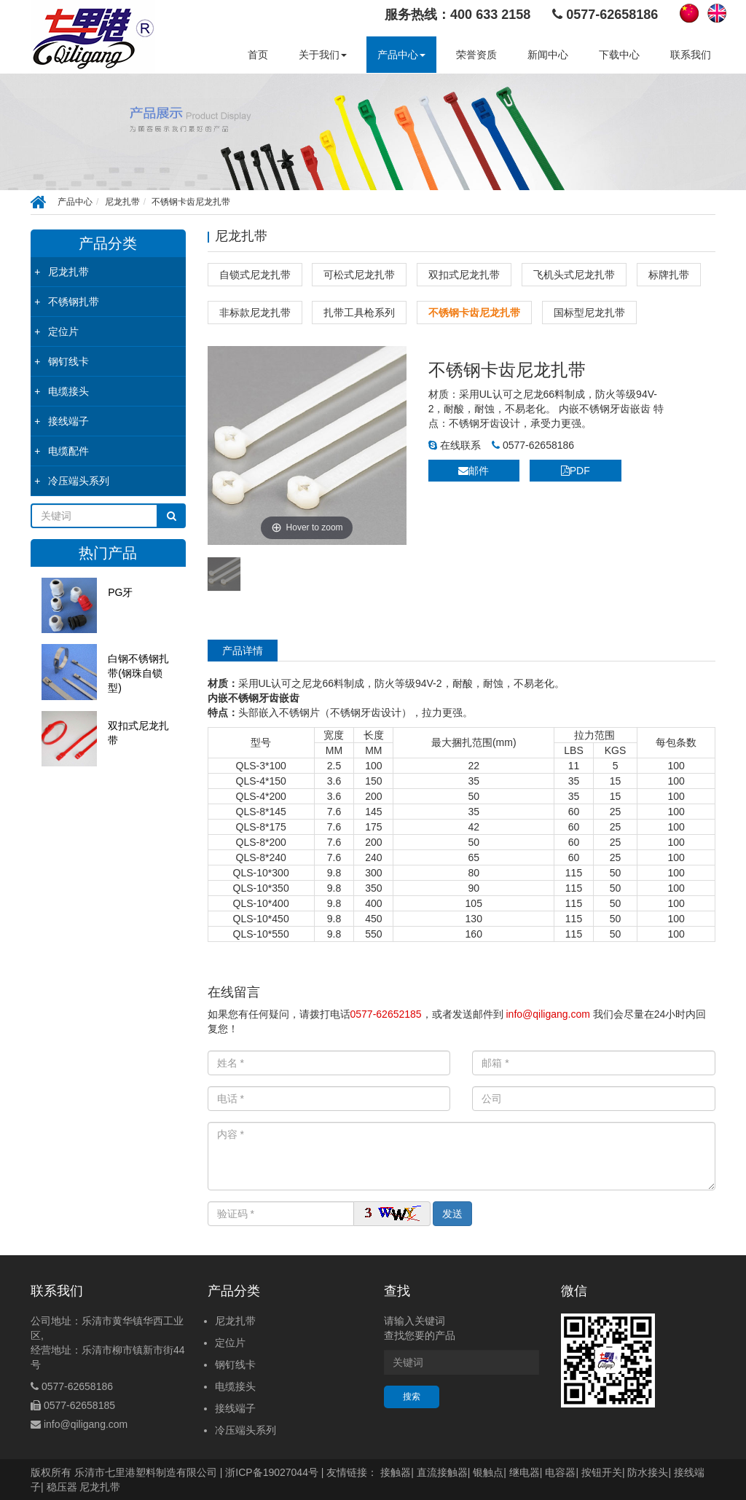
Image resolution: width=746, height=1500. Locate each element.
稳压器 (62, 1487)
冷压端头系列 (78, 481)
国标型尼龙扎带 (589, 312)
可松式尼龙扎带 (359, 274)
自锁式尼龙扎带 (255, 274)
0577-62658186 (533, 445)
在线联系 (454, 445)
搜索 (411, 1396)
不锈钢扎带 (73, 301)
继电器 (524, 1472)
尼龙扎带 (122, 202)
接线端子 (68, 421)
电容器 (560, 1472)
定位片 (63, 331)
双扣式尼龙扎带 (138, 733)
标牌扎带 (668, 274)
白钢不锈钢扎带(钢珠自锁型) (138, 673)
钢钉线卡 (68, 361)
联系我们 (690, 54)
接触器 (395, 1472)
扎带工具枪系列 (359, 312)
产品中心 (401, 54)
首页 (258, 54)
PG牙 (120, 592)
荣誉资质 (476, 54)
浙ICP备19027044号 (271, 1472)
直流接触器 (442, 1472)
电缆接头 (68, 391)
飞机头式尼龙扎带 (574, 274)
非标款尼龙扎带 (255, 312)
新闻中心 (547, 54)
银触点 (488, 1472)
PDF (575, 470)
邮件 (473, 470)
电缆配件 (68, 451)
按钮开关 (601, 1472)
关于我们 (323, 54)
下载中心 (619, 54)
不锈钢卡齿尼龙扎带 (191, 202)
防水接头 (647, 1472)
